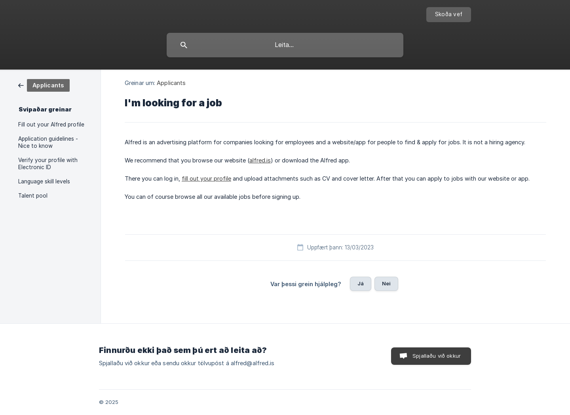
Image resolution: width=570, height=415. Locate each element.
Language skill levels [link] (44, 181)
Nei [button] (386, 283)
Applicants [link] (171, 82)
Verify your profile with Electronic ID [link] (48, 163)
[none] (448, 14)
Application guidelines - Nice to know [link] (48, 142)
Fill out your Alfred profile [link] (51, 124)
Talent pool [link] (33, 195)
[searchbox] (285, 45)
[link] (44, 85)
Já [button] (360, 283)
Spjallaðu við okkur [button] (436, 356)
